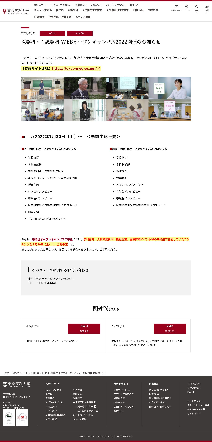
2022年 (35, 373)
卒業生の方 (96, 4)
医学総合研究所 (157, 389)
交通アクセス (193, 387)
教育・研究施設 (157, 402)
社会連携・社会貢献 (59, 17)
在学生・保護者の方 (61, 4)
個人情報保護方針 (196, 409)
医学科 (60, 10)
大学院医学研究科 (92, 10)
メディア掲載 (82, 17)
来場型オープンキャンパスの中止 (52, 239)
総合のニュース (20, 373)
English (191, 392)
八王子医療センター (85, 410)
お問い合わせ (194, 383)
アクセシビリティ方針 (198, 405)
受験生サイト (40, 4)
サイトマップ (194, 413)
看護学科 (73, 10)
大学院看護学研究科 (117, 10)
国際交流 (153, 10)
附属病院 (39, 17)
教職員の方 (80, 4)
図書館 (152, 394)
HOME (6, 373)
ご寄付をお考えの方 (115, 4)
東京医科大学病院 (84, 402)
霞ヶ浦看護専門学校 (159, 398)
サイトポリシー (195, 400)
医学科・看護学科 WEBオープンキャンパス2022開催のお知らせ (74, 373)
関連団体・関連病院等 (160, 406)
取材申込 (134, 4)
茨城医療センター (84, 406)
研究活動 (138, 10)
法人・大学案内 (43, 10)
